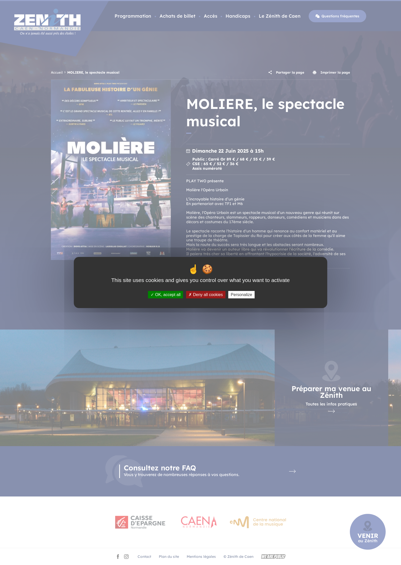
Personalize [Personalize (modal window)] (241, 294)
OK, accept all (166, 294)
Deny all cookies (205, 294)
